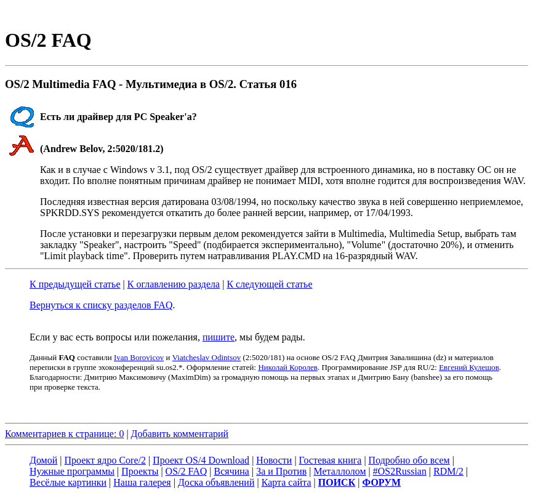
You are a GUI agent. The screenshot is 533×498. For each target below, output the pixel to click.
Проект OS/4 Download (201, 460)
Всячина (231, 471)
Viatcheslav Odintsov (206, 357)
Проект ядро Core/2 (105, 460)
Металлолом (339, 471)
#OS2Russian (400, 471)
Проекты (139, 471)
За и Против (281, 471)
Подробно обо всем (409, 460)
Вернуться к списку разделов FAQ (101, 305)
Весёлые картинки (68, 482)
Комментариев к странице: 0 (64, 433)
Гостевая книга (330, 460)
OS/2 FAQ (186, 471)
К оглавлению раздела (173, 284)
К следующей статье (269, 284)
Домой (43, 460)
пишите (218, 337)
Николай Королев (288, 367)
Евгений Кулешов (469, 367)
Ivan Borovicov (139, 357)
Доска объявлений (216, 482)
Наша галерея (141, 482)
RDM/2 (448, 471)
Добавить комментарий (180, 433)
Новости (274, 460)
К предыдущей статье (75, 284)
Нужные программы (72, 471)
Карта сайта (286, 482)
